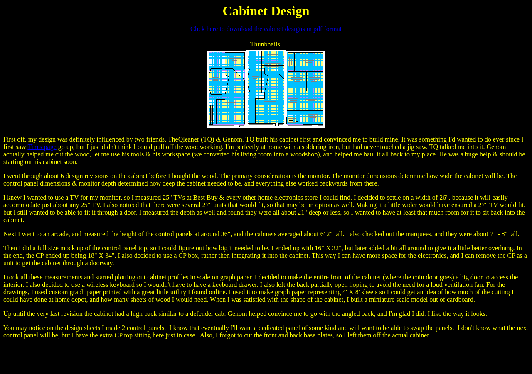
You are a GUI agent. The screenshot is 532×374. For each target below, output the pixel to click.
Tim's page (41, 146)
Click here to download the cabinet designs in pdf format (266, 28)
